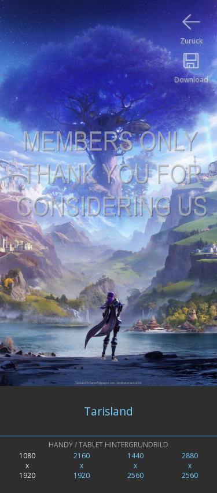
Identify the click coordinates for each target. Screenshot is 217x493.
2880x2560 (190, 465)
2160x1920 (81, 465)
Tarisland (108, 411)
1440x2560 (135, 465)
